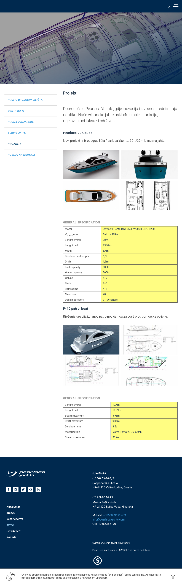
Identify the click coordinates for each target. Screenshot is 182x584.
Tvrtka (10, 525)
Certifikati (16, 111)
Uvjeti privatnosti (120, 543)
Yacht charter (15, 519)
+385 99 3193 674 (114, 515)
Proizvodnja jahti (22, 121)
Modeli (11, 513)
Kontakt (11, 537)
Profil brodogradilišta (25, 99)
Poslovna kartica (21, 154)
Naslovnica (13, 507)
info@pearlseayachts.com (108, 519)
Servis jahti (17, 132)
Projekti (14, 143)
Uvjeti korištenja (101, 543)
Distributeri (13, 531)
